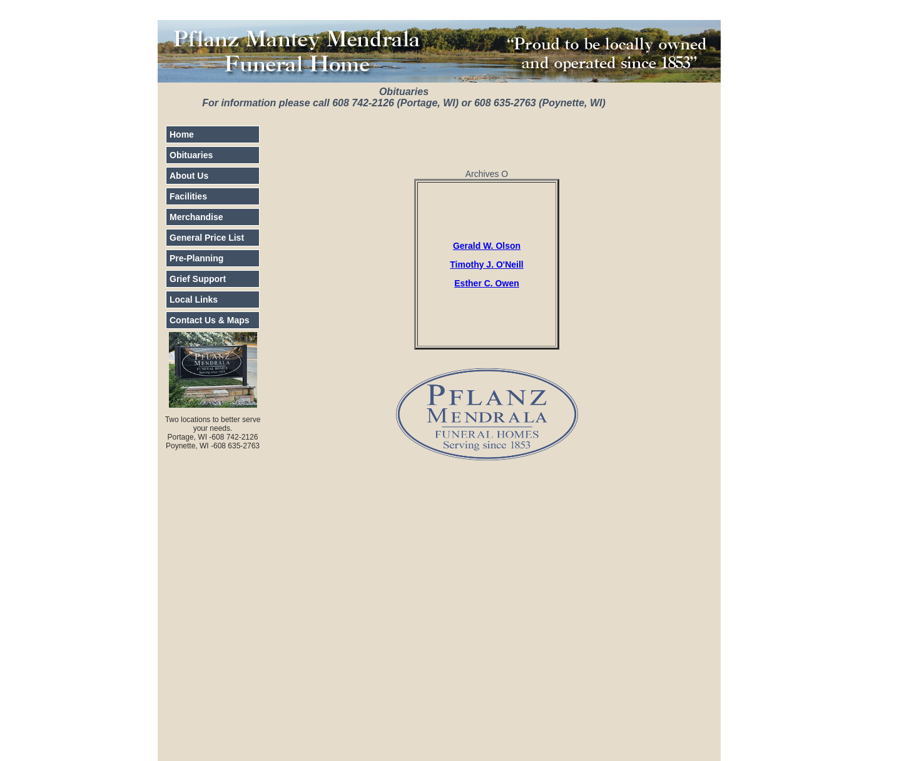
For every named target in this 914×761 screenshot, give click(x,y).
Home (182, 134)
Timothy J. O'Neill (486, 265)
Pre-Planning (196, 258)
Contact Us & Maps (210, 320)
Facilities (188, 196)
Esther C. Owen (486, 283)
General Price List (207, 238)
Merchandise (196, 217)
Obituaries (191, 155)
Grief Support (198, 279)
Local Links (194, 300)
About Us (189, 176)
